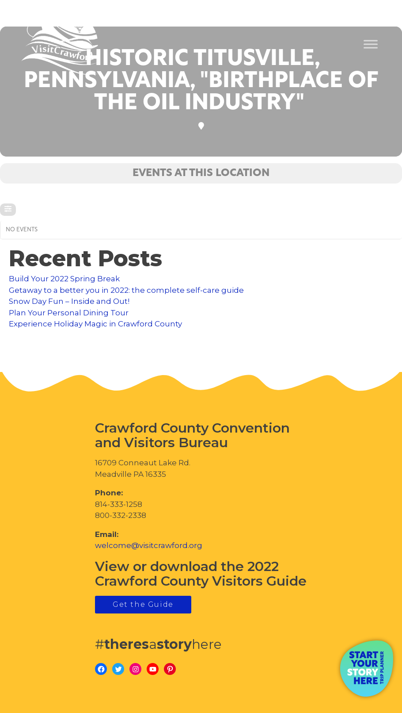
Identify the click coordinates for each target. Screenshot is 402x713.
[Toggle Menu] (371, 44)
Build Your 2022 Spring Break (64, 278)
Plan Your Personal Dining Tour (69, 312)
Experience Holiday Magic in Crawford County (95, 323)
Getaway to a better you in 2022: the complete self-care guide (126, 290)
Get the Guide (143, 604)
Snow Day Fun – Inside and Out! (69, 301)
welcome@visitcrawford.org (148, 545)
